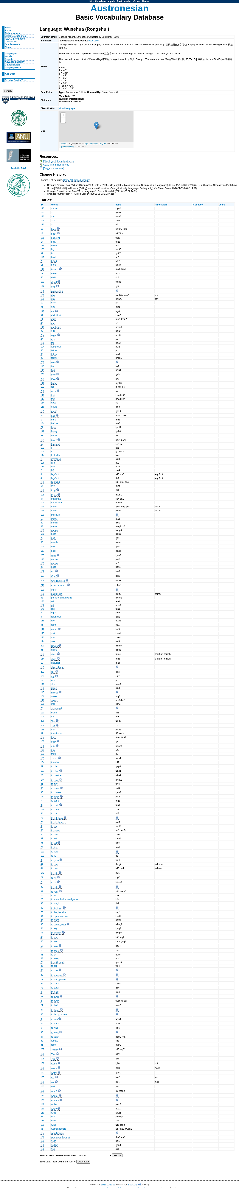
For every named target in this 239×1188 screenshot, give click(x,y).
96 (42, 306)
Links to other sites (15, 36)
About (8, 30)
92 (42, 916)
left (52, 470)
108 (42, 494)
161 (42, 667)
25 (42, 538)
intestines (56, 459)
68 (42, 542)
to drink (55, 834)
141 (42, 1086)
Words (8, 56)
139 (42, 286)
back (53, 229)
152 (42, 688)
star (53, 704)
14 (42, 242)
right (53, 612)
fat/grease (56, 346)
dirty (53, 302)
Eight (54, 335)
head (53, 427)
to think (55, 1005)
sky (53, 684)
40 (42, 834)
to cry (54, 813)
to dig (54, 826)
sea (53, 641)
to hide (54, 873)
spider (54, 700)
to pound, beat (58, 924)
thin (53, 746)
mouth (54, 522)
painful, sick (57, 594)
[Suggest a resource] (53, 168)
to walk (54, 1028)
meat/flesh (56, 502)
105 (42, 716)
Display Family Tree (15, 80)
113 (42, 269)
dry (53, 311)
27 (42, 567)
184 (42, 423)
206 (42, 721)
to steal (55, 987)
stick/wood (56, 708)
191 (42, 212)
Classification (12, 64)
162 (42, 571)
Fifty (53, 362)
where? (55, 1100)
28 (42, 775)
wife (53, 1116)
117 (42, 395)
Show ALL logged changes (76, 180)
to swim (55, 1001)
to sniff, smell (58, 962)
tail (52, 716)
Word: (54, 204)
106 (42, 696)
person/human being (61, 597)
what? (54, 1091)
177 (42, 750)
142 (42, 431)
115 (42, 620)
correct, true (57, 291)
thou (53, 754)
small (54, 688)
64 (42, 928)
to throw (55, 1010)
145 (42, 692)
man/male (56, 499)
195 (42, 559)
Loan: (222, 204)
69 (42, 891)
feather (54, 358)
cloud (54, 282)
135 (42, 482)
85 (42, 792)
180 (42, 343)
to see (54, 937)
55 (42, 1129)
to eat (54, 838)
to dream (55, 830)
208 (42, 362)
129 (42, 506)
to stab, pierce (58, 979)
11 (42, 319)
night (53, 551)
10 (42, 302)
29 (42, 962)
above (54, 208)
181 (42, 1100)
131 (42, 281)
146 (42, 220)
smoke (54, 692)
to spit (54, 966)
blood (54, 261)
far (52, 343)
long (53, 490)
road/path (56, 616)
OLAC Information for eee (56, 164)
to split (54, 970)
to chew (55, 788)
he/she (54, 423)
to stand (55, 983)
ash (53, 220)
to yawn (55, 1037)
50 (42, 830)
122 (42, 1072)
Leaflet (63, 143)
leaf (53, 466)
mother (54, 519)
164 (42, 402)
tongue (54, 1040)
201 (42, 374)
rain (53, 601)
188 (42, 1091)
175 (42, 208)
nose (53, 567)
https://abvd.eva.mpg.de (102, 1)
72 (42, 877)
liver (53, 485)
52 (42, 983)
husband (55, 444)
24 (42, 427)
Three (54, 758)
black (54, 257)
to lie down (56, 908)
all (52, 212)
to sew (54, 946)
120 (42, 712)
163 (42, 546)
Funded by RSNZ (18, 168)
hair (53, 416)
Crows (136, 1)
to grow (55, 860)
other (54, 590)
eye (53, 339)
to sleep (55, 958)
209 (42, 580)
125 (42, 633)
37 (42, 838)
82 (42, 315)
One (53, 576)
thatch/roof (56, 733)
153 (42, 249)
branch (54, 269)
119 (42, 327)
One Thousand (58, 585)
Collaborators (12, 33)
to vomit (55, 1023)
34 (42, 813)
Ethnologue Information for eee (59, 161)
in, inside (55, 455)
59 (42, 519)
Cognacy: (198, 204)
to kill (54, 895)
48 (42, 958)
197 (42, 576)
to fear (54, 847)
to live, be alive (58, 912)
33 (42, 903)
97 (42, 253)
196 (42, 809)
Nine (53, 555)
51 (42, 954)
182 (42, 448)
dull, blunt (56, 315)
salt (53, 633)
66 (42, 1014)
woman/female (58, 1129)
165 (42, 238)
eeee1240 (94, 40)
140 (42, 311)
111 (42, 370)
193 (42, 451)
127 (42, 1133)
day (53, 295)
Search (9, 59)
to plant (55, 920)
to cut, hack (57, 818)
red (53, 609)
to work (55, 1032)
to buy (54, 784)
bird (53, 253)
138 (42, 1063)
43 (42, 323)
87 (42, 996)
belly (53, 242)
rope (53, 624)
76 (42, 912)
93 (42, 924)
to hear (54, 864)
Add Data (10, 74)
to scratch (56, 933)
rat (52, 605)
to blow (55, 771)
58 (42, 1116)
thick (53, 741)
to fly (53, 856)
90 (42, 826)
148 (42, 1104)
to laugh (55, 903)
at (52, 224)
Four (53, 391)
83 (42, 1032)
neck (53, 538)
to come (55, 800)
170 (42, 1095)
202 (42, 672)
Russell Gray (132, 1185)
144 (42, 780)
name (54, 526)
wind (53, 1120)
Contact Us (11, 41)
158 (42, 530)
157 (42, 741)
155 (42, 490)
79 (42, 708)
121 (42, 637)
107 (42, 1137)
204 (42, 335)
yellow (54, 1145)
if (51, 451)
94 (42, 1009)
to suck (55, 992)
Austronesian (124, 1)
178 (42, 729)
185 (42, 1077)
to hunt (54, 892)
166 (42, 291)
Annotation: (161, 204)
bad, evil (55, 238)
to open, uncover (59, 916)
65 (42, 624)
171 (42, 872)
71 (42, 979)
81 (42, 649)
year (53, 1141)
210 (42, 585)
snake (54, 696)
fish (53, 370)
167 (42, 551)
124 (42, 641)
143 (42, 366)
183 (42, 754)
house (54, 435)
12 (42, 680)
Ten (53, 721)
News (8, 47)
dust (53, 319)
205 (42, 555)
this (53, 750)
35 (42, 1023)
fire (53, 366)
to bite (54, 766)
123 (42, 851)
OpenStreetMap (67, 146)
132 (42, 387)
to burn (54, 780)
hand (53, 419)
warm (54, 1063)
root (53, 620)
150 (42, 1145)
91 (42, 784)
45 (42, 339)
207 (42, 1049)
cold (53, 287)
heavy (54, 431)
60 (42, 350)
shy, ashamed (58, 667)
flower (54, 383)
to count (55, 809)
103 (42, 502)
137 (42, 771)
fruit (53, 395)
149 (42, 609)
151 (42, 411)
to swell (55, 997)
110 (42, 700)
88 (42, 975)
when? (54, 1096)
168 (42, 295)
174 (42, 455)
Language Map (13, 67)
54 (42, 499)
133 (42, 601)
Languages (11, 53)
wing (53, 1125)
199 (42, 758)
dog (53, 306)
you (53, 1149)
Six (53, 672)
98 (42, 331)
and (53, 216)
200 (42, 391)
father (54, 350)
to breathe (56, 775)
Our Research (12, 44)
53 (42, 597)
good (53, 402)
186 (42, 1149)
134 (42, 762)
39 (42, 805)
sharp (54, 649)
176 (42, 245)
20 (42, 899)
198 (42, 1054)
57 (42, 444)
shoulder (55, 663)
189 (42, 1108)
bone (53, 265)
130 (42, 704)
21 (42, 1005)
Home (8, 27)
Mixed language (67, 108)
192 (42, 216)
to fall (54, 843)
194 (42, 440)
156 (42, 746)
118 (42, 407)
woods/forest (57, 1133)
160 (42, 594)
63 (42, 526)
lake (53, 463)
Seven (54, 646)
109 (42, 515)
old (52, 571)
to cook (55, 805)
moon (54, 506)
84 (42, 920)
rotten (54, 629)
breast (54, 273)
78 (42, 817)
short (53, 654)
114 (42, 466)
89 (42, 886)
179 (42, 534)
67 (42, 946)
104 (42, 346)
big (52, 249)
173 (42, 224)
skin (53, 680)
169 (42, 1141)
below (54, 245)
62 (42, 733)
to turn (54, 1019)
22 (42, 847)
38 (42, 788)
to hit (53, 878)
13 (42, 228)
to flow (54, 851)
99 (42, 358)
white (54, 1104)
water (54, 1073)
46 (42, 937)
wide (53, 1112)
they (53, 737)
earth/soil (55, 327)
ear (53, 323)
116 (42, 383)
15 (42, 265)
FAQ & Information (15, 39)
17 (42, 485)
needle (54, 542)
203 (42, 645)
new (53, 546)
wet (53, 1086)
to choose (56, 792)
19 (42, 663)
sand (53, 637)
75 (42, 822)
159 (42, 1112)
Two (53, 1054)
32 (42, 1040)
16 (42, 459)
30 (42, 522)
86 (42, 860)
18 (42, 273)
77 (42, 932)
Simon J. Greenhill (108, 1185)
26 (42, 415)
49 (42, 908)
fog (53, 387)
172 (42, 796)
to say (54, 928)
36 (42, 966)
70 (42, 950)
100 (42, 1125)
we (52, 1077)
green (54, 411)
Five (53, 374)
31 (42, 1045)
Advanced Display (15, 62)
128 (42, 684)
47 (42, 1037)
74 (42, 895)
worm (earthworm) (60, 1137)
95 (42, 842)
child (53, 277)
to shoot (55, 951)
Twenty (55, 1049)
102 (42, 605)
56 (42, 277)
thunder (55, 762)
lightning (55, 482)
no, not (54, 559)
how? (54, 440)
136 (42, 1120)
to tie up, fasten (59, 1014)
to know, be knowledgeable (65, 899)
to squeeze (56, 975)
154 (42, 654)
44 (42, 864)
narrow (54, 530)
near (53, 534)
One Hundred (58, 581)
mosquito (55, 515)
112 (42, 629)
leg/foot (55, 474)
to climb (55, 797)
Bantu (145, 1)
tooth (53, 1045)
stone (54, 712)
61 (42, 435)
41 (42, 766)
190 (42, 590)
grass (54, 407)
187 (42, 737)
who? (54, 1109)
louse (54, 495)
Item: (118, 204)
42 (42, 992)
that (53, 729)
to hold (54, 887)
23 (42, 261)
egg (53, 331)
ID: (42, 204)
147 (42, 257)
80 (42, 970)
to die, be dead (58, 822)
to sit (53, 954)
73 (42, 987)
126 (42, 463)
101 (42, 856)
